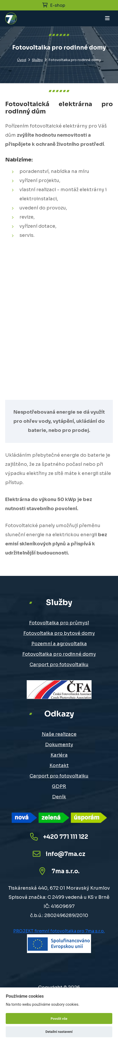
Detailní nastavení (59, 1032)
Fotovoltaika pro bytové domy (59, 633)
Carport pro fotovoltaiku (59, 664)
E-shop (53, 5)
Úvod (21, 60)
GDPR (59, 786)
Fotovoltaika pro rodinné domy (59, 654)
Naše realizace (59, 734)
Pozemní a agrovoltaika (59, 644)
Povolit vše (59, 1019)
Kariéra (59, 755)
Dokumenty (59, 744)
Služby (37, 60)
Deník (59, 797)
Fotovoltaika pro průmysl (59, 623)
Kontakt (59, 765)
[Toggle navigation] (107, 18)
